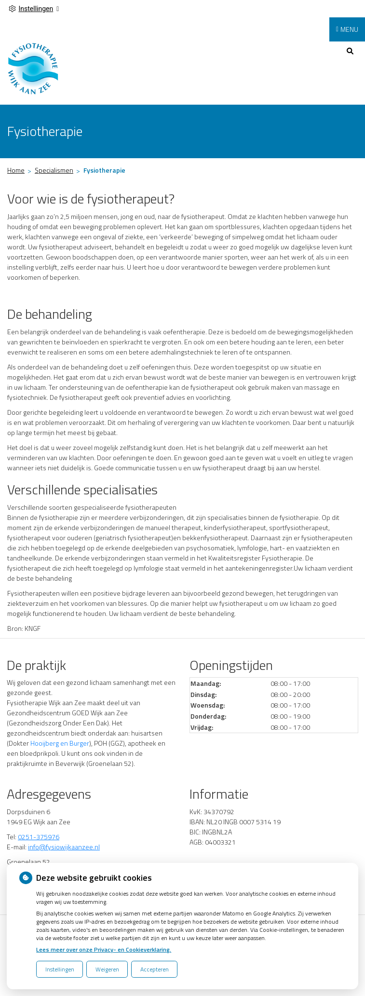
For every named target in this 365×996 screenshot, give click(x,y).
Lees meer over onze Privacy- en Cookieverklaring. (103, 949)
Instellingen (59, 969)
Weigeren (107, 969)
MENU (349, 29)
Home (16, 170)
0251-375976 (38, 837)
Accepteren (154, 969)
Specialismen (54, 170)
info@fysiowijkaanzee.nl (64, 847)
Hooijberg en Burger (59, 743)
